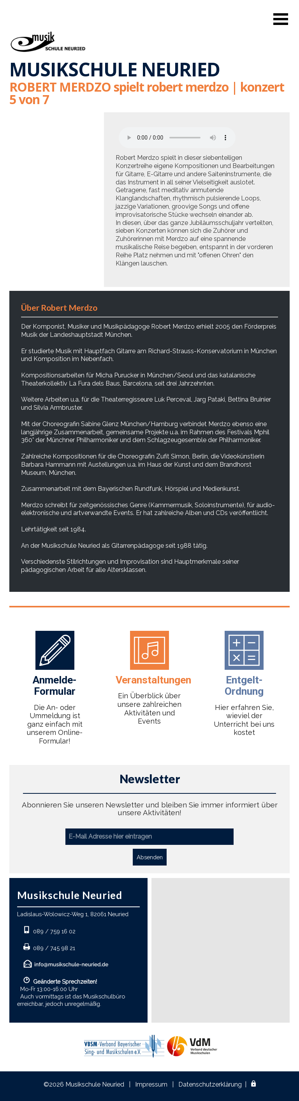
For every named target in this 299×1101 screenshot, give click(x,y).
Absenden (150, 857)
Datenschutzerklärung (210, 1084)
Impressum (151, 1084)
